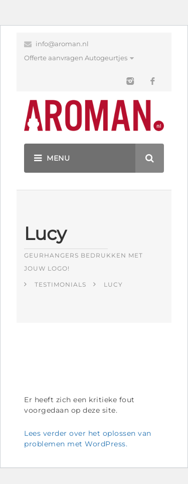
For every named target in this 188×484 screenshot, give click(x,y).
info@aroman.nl (62, 44)
